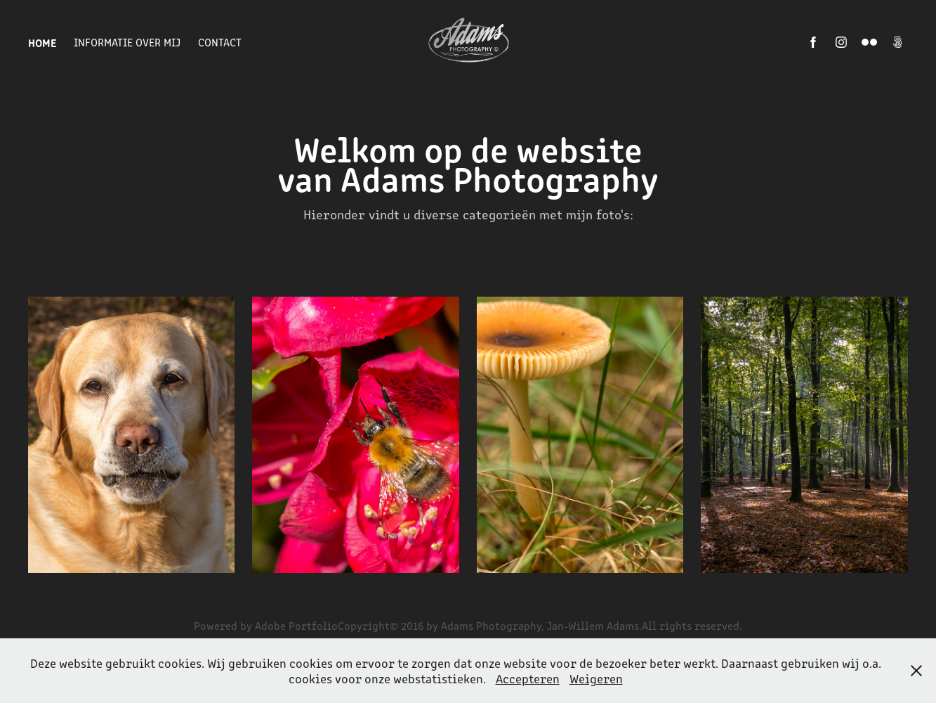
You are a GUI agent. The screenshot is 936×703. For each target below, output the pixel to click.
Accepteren (528, 678)
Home (42, 42)
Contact (220, 41)
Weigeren (596, 678)
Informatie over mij (127, 41)
